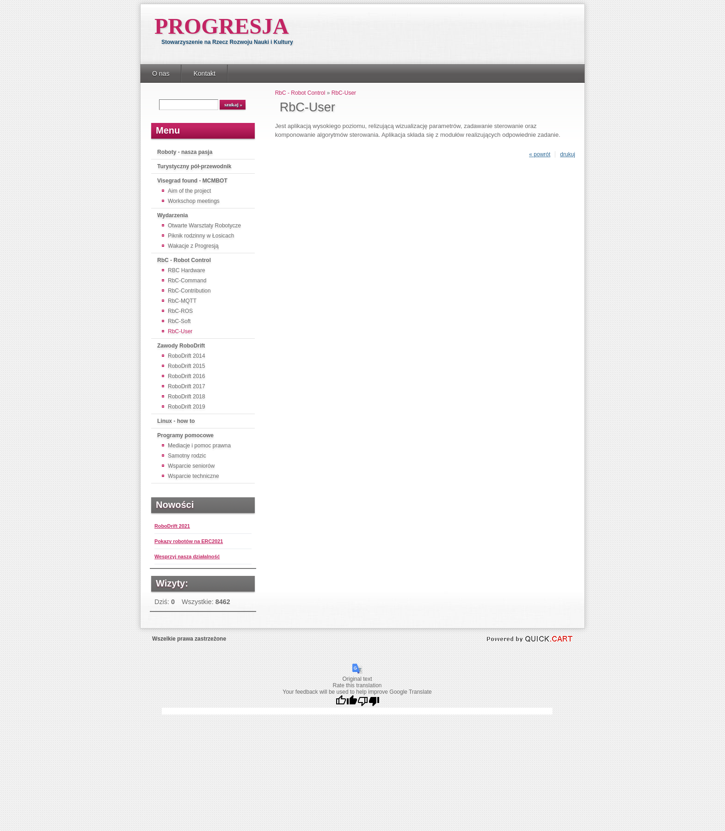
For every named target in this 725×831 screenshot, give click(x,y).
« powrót (539, 154)
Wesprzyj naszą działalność (187, 556)
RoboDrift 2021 (172, 526)
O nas (160, 73)
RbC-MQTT (182, 301)
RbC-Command (187, 280)
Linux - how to (176, 421)
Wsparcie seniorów (191, 466)
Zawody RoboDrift (181, 345)
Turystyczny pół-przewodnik (194, 166)
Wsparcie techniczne (193, 476)
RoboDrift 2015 (186, 366)
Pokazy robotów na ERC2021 (188, 541)
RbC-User (180, 331)
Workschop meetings (194, 201)
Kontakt (204, 73)
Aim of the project (189, 191)
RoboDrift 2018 (186, 396)
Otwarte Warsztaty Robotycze (204, 225)
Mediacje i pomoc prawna (199, 445)
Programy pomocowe (185, 435)
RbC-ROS (180, 311)
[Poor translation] (368, 701)
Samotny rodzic (187, 455)
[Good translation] (346, 701)
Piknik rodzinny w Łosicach (201, 235)
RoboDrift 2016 (186, 376)
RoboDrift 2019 (186, 406)
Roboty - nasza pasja (184, 152)
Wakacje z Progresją (193, 246)
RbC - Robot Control (184, 260)
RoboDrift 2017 (186, 386)
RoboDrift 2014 (186, 356)
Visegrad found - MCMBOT (192, 180)
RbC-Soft (179, 321)
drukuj (567, 154)
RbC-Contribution (189, 290)
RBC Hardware (186, 270)
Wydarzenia (172, 215)
